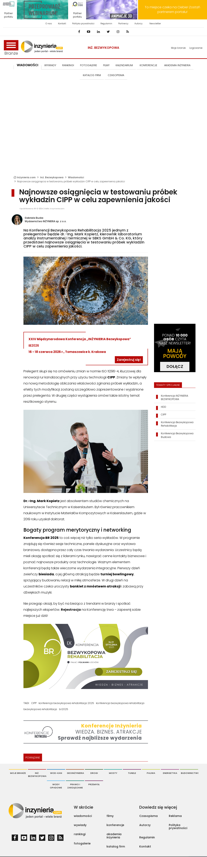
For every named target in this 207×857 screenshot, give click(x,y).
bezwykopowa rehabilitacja (40, 709)
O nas (48, 23)
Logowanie (196, 48)
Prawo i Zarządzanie (75, 786)
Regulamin (106, 23)
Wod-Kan (56, 773)
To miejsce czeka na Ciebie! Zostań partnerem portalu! (172, 9)
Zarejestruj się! (129, 360)
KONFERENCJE (148, 65)
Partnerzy (123, 23)
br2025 (63, 709)
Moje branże (178, 48)
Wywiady (50, 65)
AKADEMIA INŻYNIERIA (177, 65)
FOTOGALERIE (88, 65)
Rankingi (68, 65)
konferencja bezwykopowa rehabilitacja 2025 (66, 703)
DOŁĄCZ (175, 366)
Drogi (94, 773)
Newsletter (155, 23)
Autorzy (138, 23)
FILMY (106, 65)
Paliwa (151, 773)
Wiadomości (27, 65)
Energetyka (170, 773)
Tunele (132, 773)
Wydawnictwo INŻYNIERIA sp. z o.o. (46, 221)
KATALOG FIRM (92, 75)
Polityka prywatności (83, 23)
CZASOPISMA (116, 75)
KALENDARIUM (124, 65)
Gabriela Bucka (34, 218)
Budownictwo (189, 773)
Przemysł (94, 784)
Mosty (113, 773)
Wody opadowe (56, 786)
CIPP (34, 703)
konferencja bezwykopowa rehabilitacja (120, 703)
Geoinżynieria (75, 773)
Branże (11, 48)
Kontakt (62, 23)
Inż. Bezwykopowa (103, 48)
